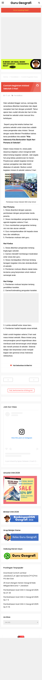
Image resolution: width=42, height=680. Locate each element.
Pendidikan (18, 95)
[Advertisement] (21, 38)
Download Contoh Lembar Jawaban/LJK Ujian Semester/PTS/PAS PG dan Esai (20, 576)
